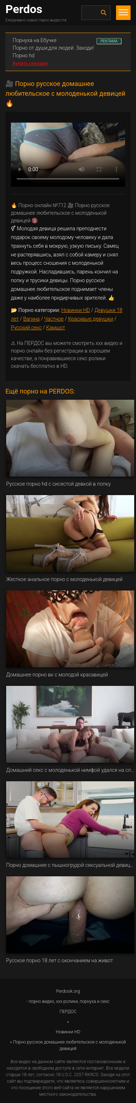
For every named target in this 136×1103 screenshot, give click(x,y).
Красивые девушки (90, 319)
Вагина (31, 319)
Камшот (55, 327)
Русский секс (26, 327)
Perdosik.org (68, 991)
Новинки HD (75, 310)
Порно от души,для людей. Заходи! (53, 48)
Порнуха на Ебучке (35, 40)
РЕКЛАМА (109, 41)
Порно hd (23, 55)
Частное (54, 319)
